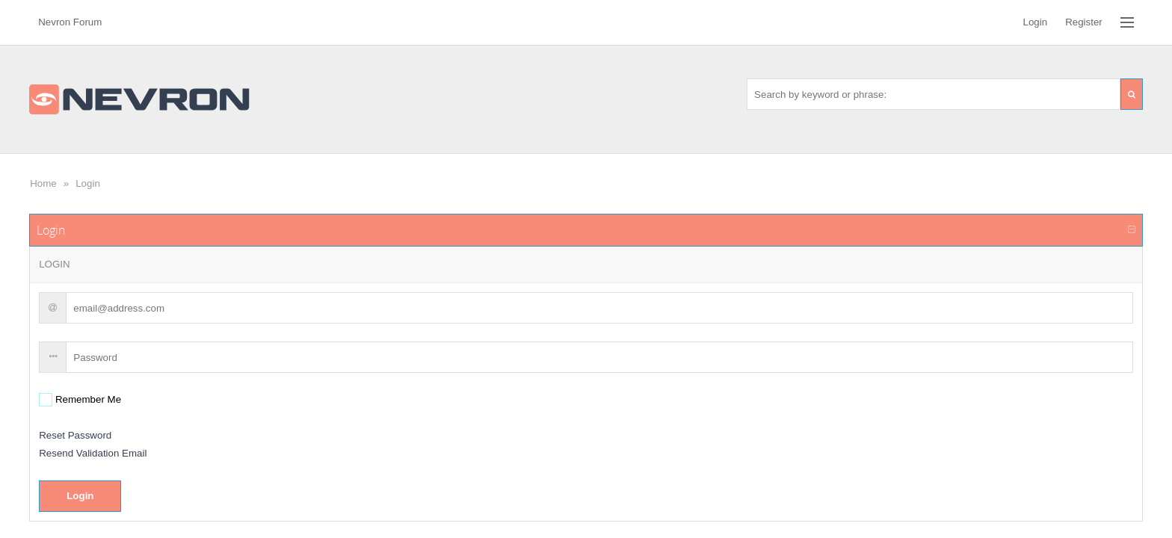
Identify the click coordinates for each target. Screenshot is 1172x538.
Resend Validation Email (92, 453)
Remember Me (86, 399)
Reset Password (75, 435)
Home (43, 183)
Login (87, 183)
